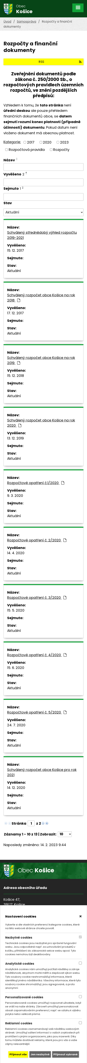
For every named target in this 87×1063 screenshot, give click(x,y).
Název (9, 160)
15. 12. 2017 (15, 250)
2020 (47, 142)
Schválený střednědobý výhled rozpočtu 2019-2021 (42, 235)
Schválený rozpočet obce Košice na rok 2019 (41, 360)
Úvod (7, 21)
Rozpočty (61, 149)
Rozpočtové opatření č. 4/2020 (37, 655)
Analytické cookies (19, 964)
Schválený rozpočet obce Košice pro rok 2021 (42, 772)
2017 (30, 142)
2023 (64, 142)
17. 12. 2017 (15, 313)
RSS (60, 61)
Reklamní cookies (18, 1023)
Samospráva (26, 21)
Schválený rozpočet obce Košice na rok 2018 (41, 298)
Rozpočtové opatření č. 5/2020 (37, 712)
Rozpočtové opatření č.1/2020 (35, 482)
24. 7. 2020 (16, 725)
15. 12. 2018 (15, 375)
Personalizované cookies (24, 997)
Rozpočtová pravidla (27, 149)
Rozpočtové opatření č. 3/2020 (36, 597)
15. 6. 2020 (15, 667)
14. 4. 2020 (15, 553)
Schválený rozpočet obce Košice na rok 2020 (41, 423)
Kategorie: (12, 141)
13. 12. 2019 (15, 438)
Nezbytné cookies (18, 938)
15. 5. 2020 (15, 610)
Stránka (19, 823)
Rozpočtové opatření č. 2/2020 (36, 540)
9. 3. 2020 (15, 495)
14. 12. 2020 (16, 787)
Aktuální (14, 270)
